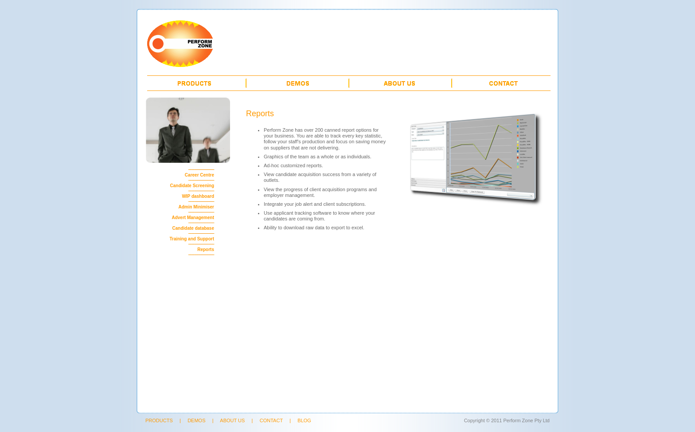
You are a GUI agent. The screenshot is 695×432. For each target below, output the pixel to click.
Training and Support (191, 238)
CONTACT (271, 420)
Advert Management (193, 217)
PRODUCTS (159, 420)
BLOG (304, 420)
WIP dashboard (198, 196)
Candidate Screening (192, 185)
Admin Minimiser (196, 206)
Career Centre (199, 175)
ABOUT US (232, 420)
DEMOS (196, 420)
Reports (205, 249)
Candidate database (193, 228)
